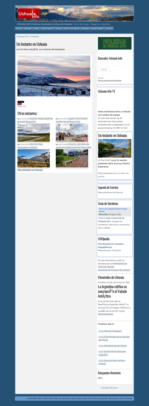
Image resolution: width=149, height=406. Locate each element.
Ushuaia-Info (22, 36)
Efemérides (85, 29)
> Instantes (34, 36)
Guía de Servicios (47, 29)
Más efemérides (105, 314)
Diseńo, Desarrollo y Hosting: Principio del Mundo (38, 404)
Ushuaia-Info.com (109, 387)
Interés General (97, 29)
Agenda (36, 29)
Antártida (27, 29)
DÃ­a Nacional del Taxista (112, 346)
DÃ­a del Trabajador (110, 331)
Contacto (109, 29)
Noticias (19, 29)
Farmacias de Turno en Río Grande (114, 270)
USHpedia (59, 29)
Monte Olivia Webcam (71, 29)
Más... (100, 378)
